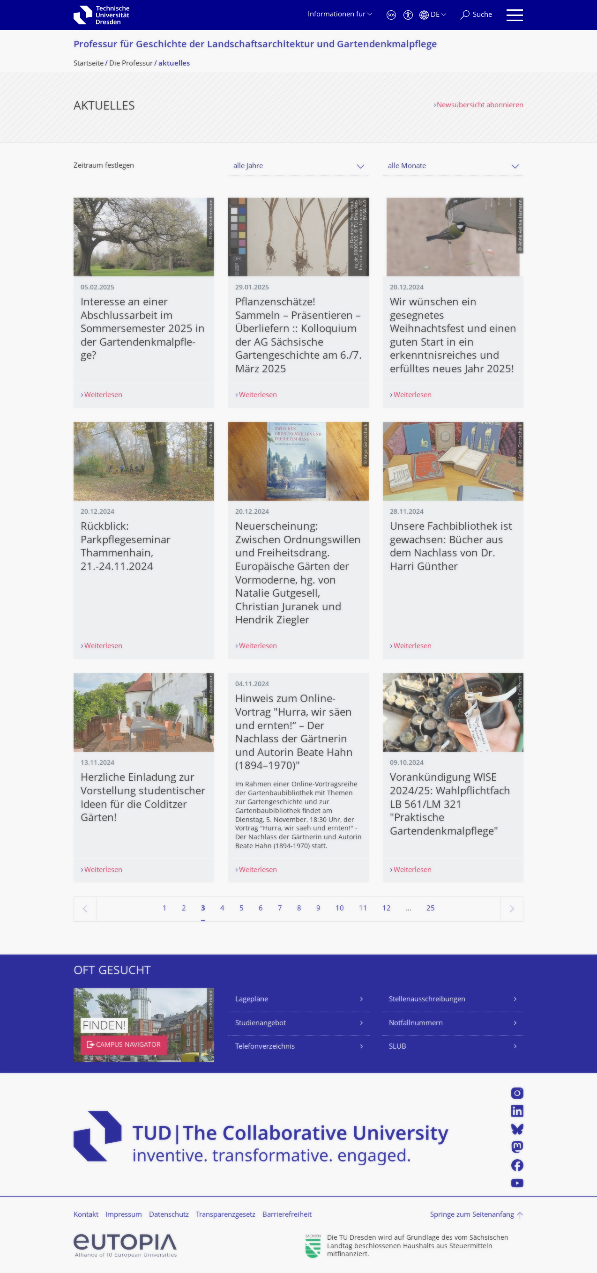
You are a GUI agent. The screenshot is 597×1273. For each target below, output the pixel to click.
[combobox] (298, 166)
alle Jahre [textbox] (248, 166)
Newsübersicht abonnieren (480, 105)
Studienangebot (260, 1023)
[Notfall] (391, 15)
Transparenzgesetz (225, 1215)
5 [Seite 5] (241, 908)
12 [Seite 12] (386, 908)
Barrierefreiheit (287, 1215)
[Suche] (476, 15)
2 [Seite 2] (184, 908)
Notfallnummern (416, 1023)
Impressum (123, 1215)
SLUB (397, 1047)
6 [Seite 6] (261, 908)
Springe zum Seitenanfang (472, 1215)
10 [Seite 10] (340, 908)
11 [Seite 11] (363, 908)
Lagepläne (251, 999)
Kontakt (86, 1215)
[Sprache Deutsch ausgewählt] (432, 15)
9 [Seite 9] (318, 908)
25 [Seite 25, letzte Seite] (430, 908)
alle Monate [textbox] (407, 166)
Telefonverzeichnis (265, 1047)
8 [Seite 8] (299, 908)
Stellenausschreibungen (427, 999)
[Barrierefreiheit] (408, 15)
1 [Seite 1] (165, 908)
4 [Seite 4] (222, 908)
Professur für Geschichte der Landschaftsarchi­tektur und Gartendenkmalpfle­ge (255, 45)
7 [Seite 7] (280, 908)
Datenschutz (169, 1215)
